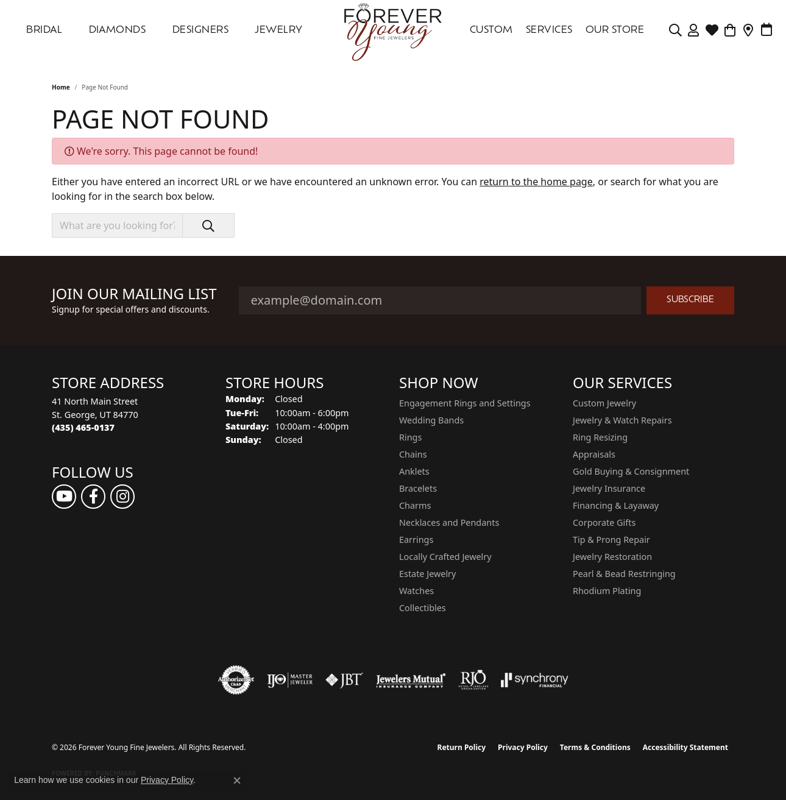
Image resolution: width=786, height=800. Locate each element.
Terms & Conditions (595, 747)
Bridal (44, 30)
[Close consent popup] (237, 780)
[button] (675, 30)
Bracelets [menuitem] (418, 488)
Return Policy (461, 747)
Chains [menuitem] (413, 454)
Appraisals (594, 454)
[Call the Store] (83, 427)
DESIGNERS (200, 30)
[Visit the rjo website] (473, 680)
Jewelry (278, 30)
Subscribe (690, 300)
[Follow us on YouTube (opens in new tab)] (64, 496)
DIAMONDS (117, 30)
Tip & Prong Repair (611, 539)
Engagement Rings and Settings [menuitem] (465, 403)
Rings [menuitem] (410, 437)
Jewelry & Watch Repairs (622, 420)
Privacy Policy (523, 747)
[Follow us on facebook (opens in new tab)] (93, 496)
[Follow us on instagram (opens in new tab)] (122, 496)
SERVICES (549, 30)
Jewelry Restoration (612, 556)
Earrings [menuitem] (416, 539)
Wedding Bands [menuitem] (431, 420)
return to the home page (536, 181)
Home (61, 87)
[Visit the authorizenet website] (236, 680)
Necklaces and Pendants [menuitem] (449, 522)
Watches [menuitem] (416, 590)
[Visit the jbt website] (344, 680)
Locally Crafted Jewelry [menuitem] (445, 556)
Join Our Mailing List (134, 294)
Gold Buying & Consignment (631, 471)
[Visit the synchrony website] (534, 680)
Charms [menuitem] (415, 505)
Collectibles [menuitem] (422, 608)
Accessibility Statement (685, 747)
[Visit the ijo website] (290, 680)
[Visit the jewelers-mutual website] (411, 680)
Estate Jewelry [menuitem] (427, 573)
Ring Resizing (600, 437)
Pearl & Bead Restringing (624, 573)
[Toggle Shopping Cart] (730, 30)
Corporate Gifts (604, 522)
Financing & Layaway (616, 505)
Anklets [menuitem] (414, 471)
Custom (491, 30)
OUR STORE (615, 30)
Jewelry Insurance (609, 488)
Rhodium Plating (607, 590)
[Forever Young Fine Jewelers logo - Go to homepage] (393, 30)
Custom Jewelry (604, 403)
